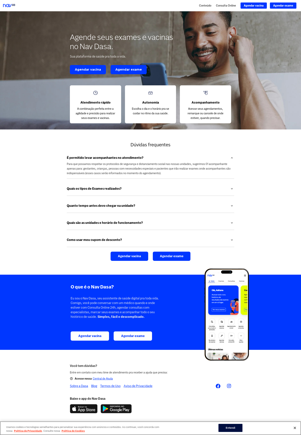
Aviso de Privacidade (138, 386)
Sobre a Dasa (79, 386)
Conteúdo (205, 5)
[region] (150, 428)
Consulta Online (226, 5)
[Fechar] (295, 428)
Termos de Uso (110, 386)
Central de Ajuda (103, 378)
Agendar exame (128, 69)
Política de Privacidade (28, 430)
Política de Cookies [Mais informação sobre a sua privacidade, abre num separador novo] (73, 430)
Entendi (230, 427)
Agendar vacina (88, 69)
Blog (94, 386)
